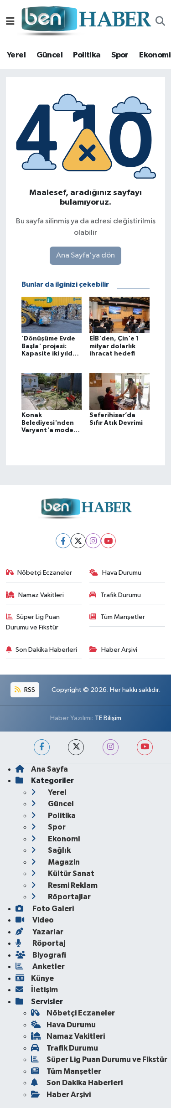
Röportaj (40, 943)
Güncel (49, 55)
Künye (35, 978)
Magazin (55, 862)
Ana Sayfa (42, 769)
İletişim (37, 990)
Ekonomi (155, 55)
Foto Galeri (45, 908)
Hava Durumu (115, 572)
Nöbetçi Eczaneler (39, 572)
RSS (25, 689)
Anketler (40, 966)
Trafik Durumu (115, 595)
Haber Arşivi (113, 649)
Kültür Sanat (62, 873)
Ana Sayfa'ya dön (85, 255)
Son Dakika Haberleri (42, 649)
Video (35, 920)
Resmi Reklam (64, 885)
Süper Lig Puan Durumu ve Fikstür (33, 621)
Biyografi (41, 955)
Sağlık (51, 850)
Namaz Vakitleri (35, 595)
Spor (120, 55)
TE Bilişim (108, 718)
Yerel (16, 55)
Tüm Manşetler (117, 616)
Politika (86, 55)
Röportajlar (61, 897)
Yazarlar (39, 932)
